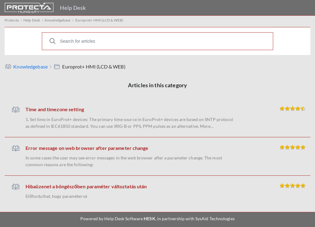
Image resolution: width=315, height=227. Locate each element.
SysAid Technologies (215, 218)
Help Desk (73, 7)
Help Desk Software (123, 218)
